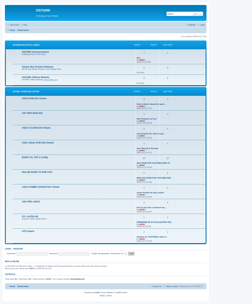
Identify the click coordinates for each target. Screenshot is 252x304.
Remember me (119, 253)
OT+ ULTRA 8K (30, 216)
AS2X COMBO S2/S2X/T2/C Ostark (40, 187)
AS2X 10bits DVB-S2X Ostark (38, 142)
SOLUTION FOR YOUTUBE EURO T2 (153, 163)
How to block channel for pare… (151, 104)
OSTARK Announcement (35, 52)
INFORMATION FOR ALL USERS (26, 45)
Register (18, 249)
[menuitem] (23, 25)
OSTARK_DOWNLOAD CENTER (26, 92)
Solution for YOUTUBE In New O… (152, 237)
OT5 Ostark (28, 231)
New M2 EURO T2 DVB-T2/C (37, 172)
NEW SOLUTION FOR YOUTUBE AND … (155, 178)
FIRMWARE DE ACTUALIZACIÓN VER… (155, 222)
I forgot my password (100, 253)
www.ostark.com (51, 80)
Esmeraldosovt (78, 279)
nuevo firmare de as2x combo (150, 193)
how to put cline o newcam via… (151, 207)
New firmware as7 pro (147, 119)
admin (142, 60)
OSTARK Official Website (35, 77)
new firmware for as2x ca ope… (151, 134)
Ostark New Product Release (37, 66)
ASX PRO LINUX (31, 201)
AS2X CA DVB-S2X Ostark (36, 127)
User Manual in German (147, 148)
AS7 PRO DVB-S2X (32, 113)
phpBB (96, 293)
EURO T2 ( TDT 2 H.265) (35, 157)
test (138, 58)
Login (8, 249)
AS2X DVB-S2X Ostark (34, 98)
